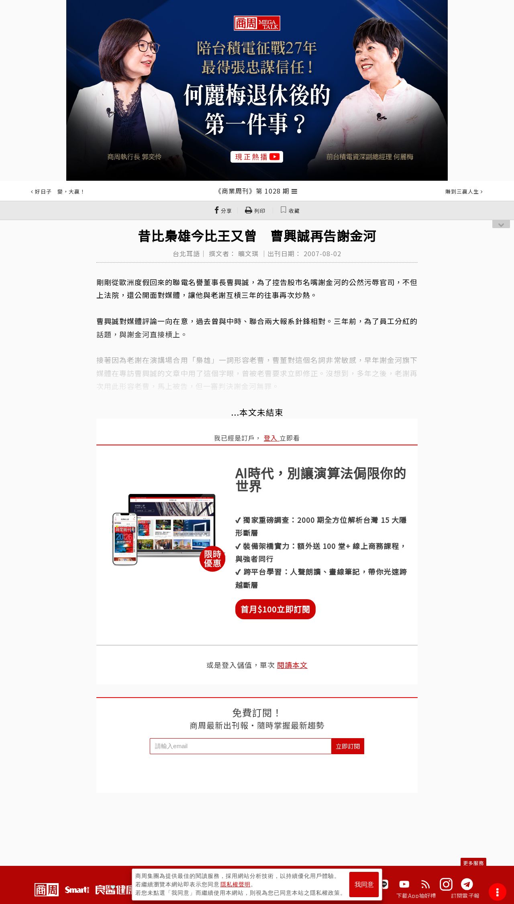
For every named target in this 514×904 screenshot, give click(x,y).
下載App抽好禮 (416, 896)
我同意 (364, 884)
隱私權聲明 (235, 884)
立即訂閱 (348, 746)
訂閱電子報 (465, 896)
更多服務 (473, 862)
